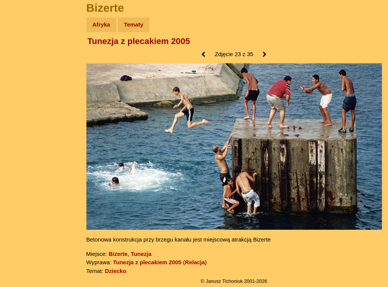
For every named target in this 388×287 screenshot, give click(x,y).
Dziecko (116, 271)
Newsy (22, 83)
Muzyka (23, 112)
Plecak (22, 127)
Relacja (195, 262)
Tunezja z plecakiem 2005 (139, 41)
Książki (22, 98)
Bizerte (118, 254)
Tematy (133, 24)
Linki (19, 141)
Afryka (101, 24)
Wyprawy (25, 54)
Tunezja (141, 254)
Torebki (22, 156)
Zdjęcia (22, 69)
